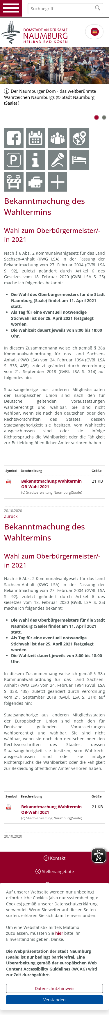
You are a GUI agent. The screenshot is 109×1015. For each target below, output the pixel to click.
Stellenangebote (57, 871)
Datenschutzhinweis (54, 988)
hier (59, 933)
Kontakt (57, 858)
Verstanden (54, 999)
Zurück (10, 516)
